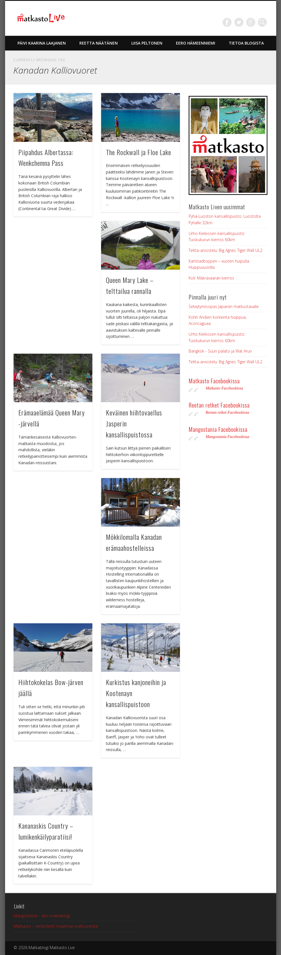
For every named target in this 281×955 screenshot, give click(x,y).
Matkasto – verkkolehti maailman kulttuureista (56, 926)
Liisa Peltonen (146, 43)
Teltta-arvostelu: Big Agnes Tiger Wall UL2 (225, 250)
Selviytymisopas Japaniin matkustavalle (224, 306)
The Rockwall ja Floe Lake (138, 152)
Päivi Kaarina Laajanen (42, 43)
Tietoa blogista (246, 43)
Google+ (250, 22)
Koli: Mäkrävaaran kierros (211, 278)
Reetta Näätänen (98, 43)
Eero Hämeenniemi (195, 43)
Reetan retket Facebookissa (219, 405)
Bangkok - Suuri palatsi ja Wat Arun (220, 351)
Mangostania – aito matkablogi (42, 915)
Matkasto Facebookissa (214, 381)
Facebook (227, 22)
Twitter (238, 22)
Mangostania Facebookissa (218, 429)
